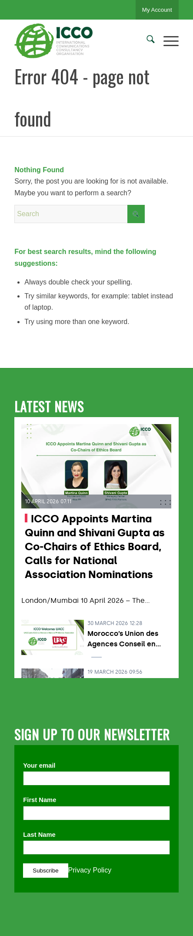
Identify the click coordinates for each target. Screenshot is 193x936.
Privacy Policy (90, 870)
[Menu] (167, 40)
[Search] (146, 40)
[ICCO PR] (80, 40)
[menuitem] (146, 40)
